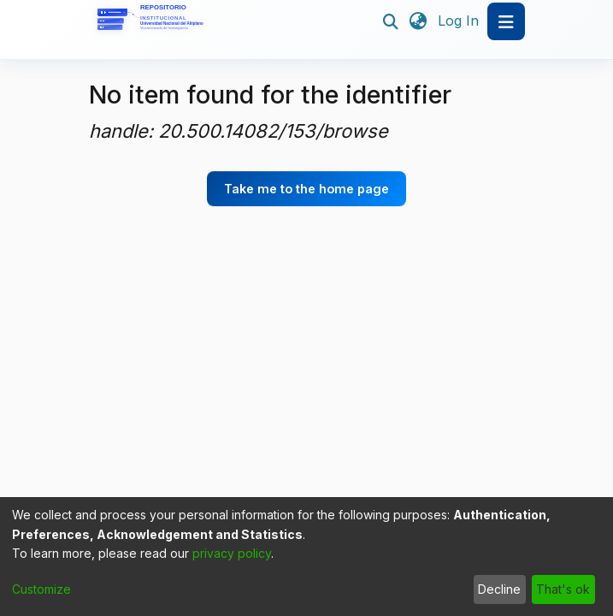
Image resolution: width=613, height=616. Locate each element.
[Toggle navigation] (506, 21)
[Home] (153, 21)
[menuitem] (418, 21)
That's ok (563, 589)
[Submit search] (391, 21)
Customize (41, 589)
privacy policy (231, 553)
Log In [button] (459, 20)
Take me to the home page (306, 188)
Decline (499, 589)
